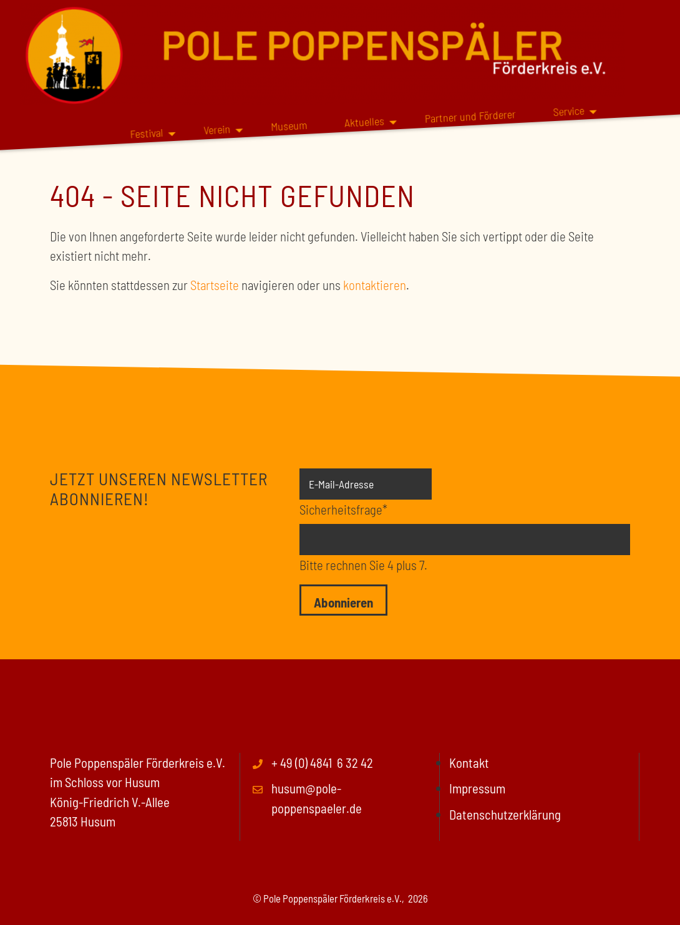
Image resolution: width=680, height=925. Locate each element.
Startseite (214, 285)
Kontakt (469, 762)
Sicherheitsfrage (343, 508)
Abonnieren (343, 602)
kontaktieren (374, 285)
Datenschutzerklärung (505, 814)
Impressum (477, 788)
